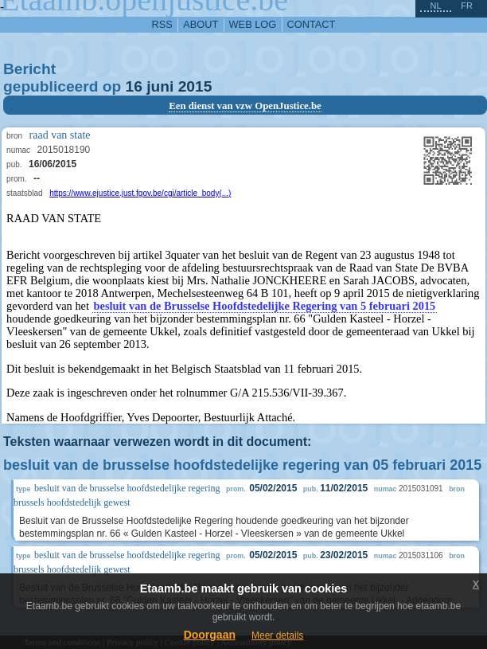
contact (311, 24)
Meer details (277, 635)
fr (467, 5)
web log (253, 24)
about (200, 24)
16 (134, 86)
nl (435, 5)
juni (159, 86)
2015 (195, 86)
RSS (162, 24)
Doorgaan (210, 634)
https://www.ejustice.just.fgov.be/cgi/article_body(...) (140, 193)
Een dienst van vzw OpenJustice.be (245, 105)
